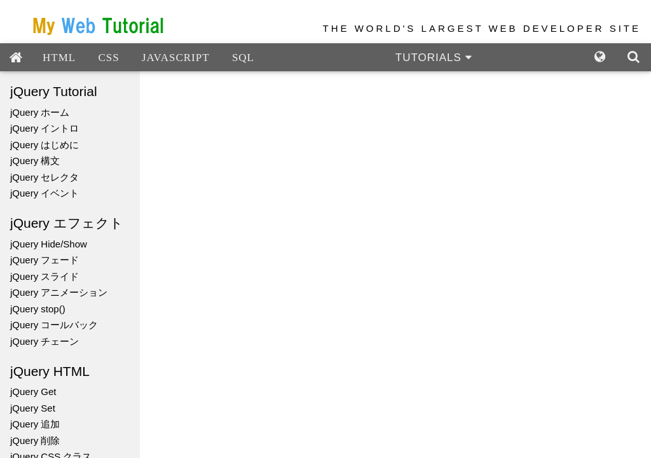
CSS (108, 58)
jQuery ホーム (39, 112)
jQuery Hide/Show (48, 244)
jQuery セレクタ (44, 177)
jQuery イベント (44, 193)
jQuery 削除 (35, 440)
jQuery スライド (44, 276)
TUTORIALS (433, 58)
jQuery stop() (37, 308)
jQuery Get (33, 391)
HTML (59, 58)
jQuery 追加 (35, 424)
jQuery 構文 (35, 160)
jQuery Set (32, 408)
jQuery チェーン (44, 341)
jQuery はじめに (44, 144)
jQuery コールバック (54, 324)
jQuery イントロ (44, 128)
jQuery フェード (44, 259)
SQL (243, 58)
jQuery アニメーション (58, 292)
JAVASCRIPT (176, 58)
